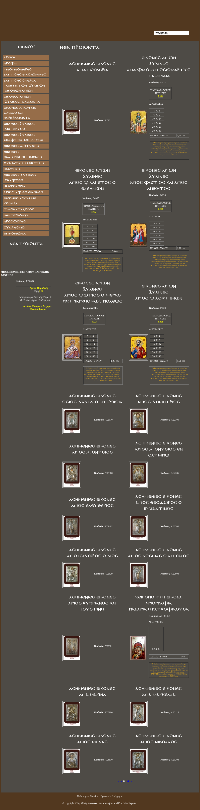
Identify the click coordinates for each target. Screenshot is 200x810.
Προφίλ (10, 63)
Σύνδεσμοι (14, 227)
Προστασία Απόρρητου (111, 796)
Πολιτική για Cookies (87, 796)
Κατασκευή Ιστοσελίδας (110, 803)
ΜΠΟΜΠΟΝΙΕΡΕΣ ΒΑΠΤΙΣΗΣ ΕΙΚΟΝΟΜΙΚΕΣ (25, 72)
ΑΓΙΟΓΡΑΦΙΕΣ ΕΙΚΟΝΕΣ (23, 192)
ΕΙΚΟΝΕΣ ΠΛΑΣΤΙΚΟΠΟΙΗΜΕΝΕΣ (23, 155)
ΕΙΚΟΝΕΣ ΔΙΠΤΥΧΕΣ (21, 146)
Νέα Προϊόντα (16, 215)
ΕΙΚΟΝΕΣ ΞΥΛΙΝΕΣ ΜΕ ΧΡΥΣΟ (23, 126)
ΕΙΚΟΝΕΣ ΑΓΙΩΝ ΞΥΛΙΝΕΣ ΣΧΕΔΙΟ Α (22, 99)
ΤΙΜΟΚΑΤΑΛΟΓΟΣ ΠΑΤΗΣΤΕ (160, 92)
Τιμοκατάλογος (19, 209)
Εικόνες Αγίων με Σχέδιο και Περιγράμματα (20, 112)
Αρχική (9, 57)
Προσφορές (15, 221)
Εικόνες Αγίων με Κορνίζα (20, 201)
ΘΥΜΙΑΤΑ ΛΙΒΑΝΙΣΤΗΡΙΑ (24, 163)
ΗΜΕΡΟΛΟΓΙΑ (14, 186)
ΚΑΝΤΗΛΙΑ (12, 169)
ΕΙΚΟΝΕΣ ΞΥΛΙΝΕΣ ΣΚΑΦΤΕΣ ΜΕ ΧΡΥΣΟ (23, 137)
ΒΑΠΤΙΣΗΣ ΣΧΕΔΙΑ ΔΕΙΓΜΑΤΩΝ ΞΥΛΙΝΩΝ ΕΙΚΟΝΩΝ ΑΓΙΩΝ (24, 85)
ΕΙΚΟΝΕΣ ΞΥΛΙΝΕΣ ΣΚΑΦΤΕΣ (20, 178)
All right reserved (89, 803)
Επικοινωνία (15, 233)
